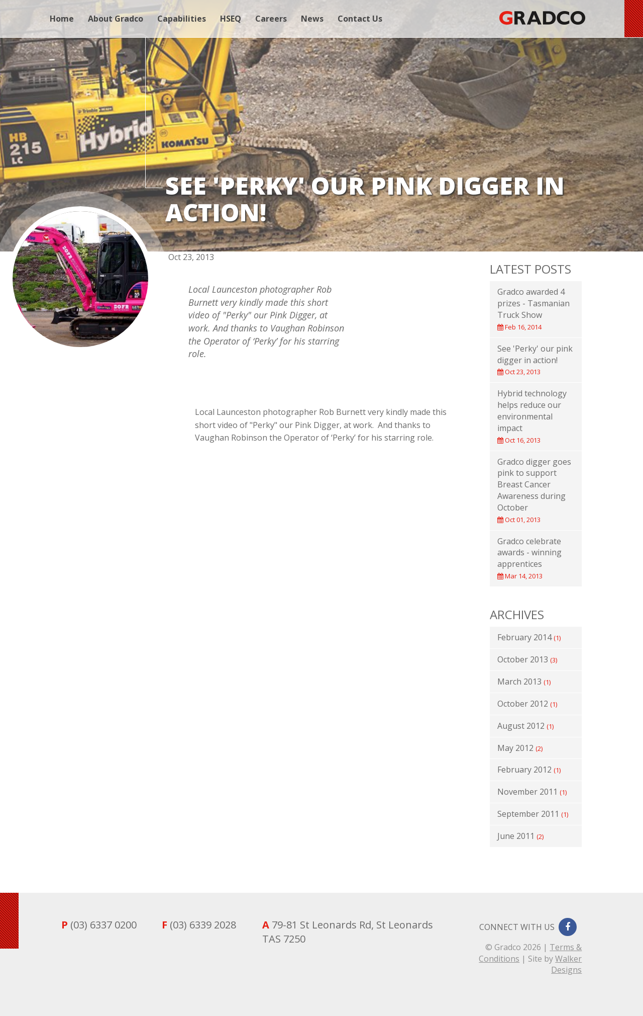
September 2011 (532, 813)
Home (62, 18)
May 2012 (520, 747)
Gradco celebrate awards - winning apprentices (529, 558)
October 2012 (527, 703)
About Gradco (115, 18)
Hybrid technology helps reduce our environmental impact (532, 416)
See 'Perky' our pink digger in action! (535, 360)
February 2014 (529, 637)
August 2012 (525, 725)
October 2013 (527, 659)
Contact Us (360, 18)
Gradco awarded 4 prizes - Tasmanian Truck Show (533, 308)
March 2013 (524, 681)
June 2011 (520, 835)
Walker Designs (566, 964)
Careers (271, 18)
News (312, 18)
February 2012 (529, 769)
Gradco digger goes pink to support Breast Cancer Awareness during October (534, 490)
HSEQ (230, 18)
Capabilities (181, 18)
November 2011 (532, 791)
